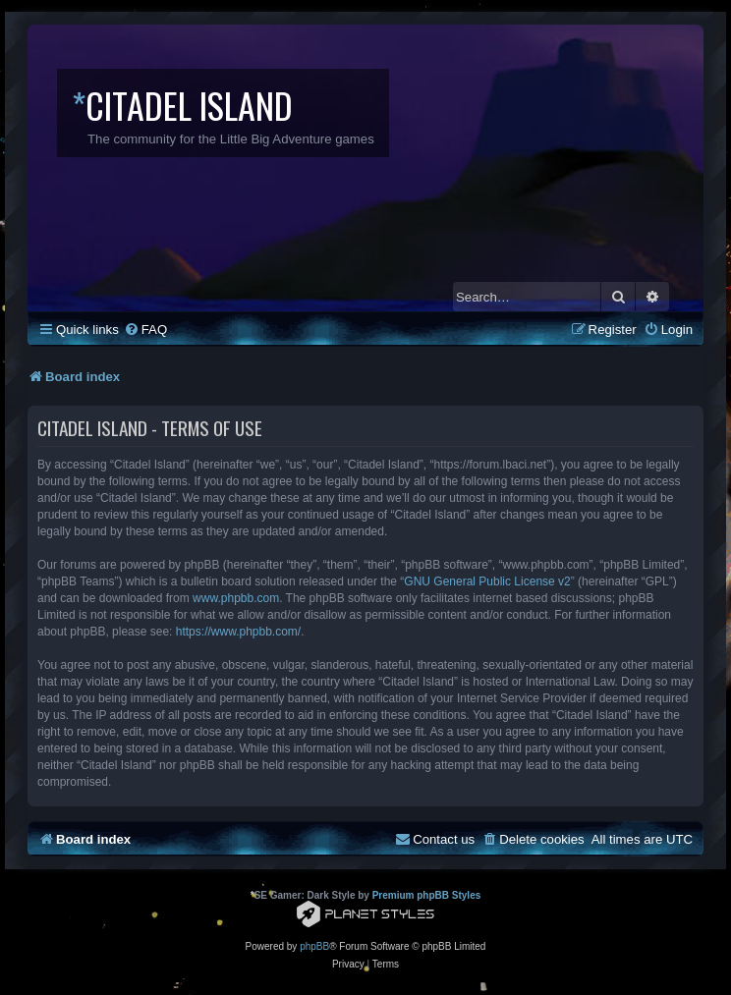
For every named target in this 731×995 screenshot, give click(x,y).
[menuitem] (145, 329)
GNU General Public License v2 (487, 581)
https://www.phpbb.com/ (238, 631)
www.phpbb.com (236, 598)
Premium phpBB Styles (426, 895)
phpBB (314, 946)
